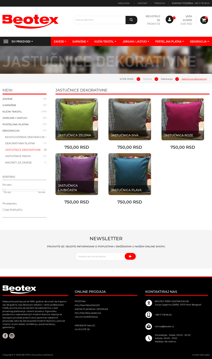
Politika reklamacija (88, 313)
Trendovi (159, 3)
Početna (147, 79)
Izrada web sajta (201, 354)
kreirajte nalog (85, 325)
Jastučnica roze (178, 135)
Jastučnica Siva (124, 135)
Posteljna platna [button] (168, 41)
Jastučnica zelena (74, 135)
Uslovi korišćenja (86, 316)
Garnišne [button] (79, 41)
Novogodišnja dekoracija (24, 137)
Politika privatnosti (87, 305)
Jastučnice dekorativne (23, 149)
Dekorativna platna (20, 143)
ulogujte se (82, 329)
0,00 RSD (186, 23)
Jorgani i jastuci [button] (134, 41)
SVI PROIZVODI (15, 41)
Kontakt (142, 3)
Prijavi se (153, 23)
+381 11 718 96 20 (202, 3)
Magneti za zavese (18, 162)
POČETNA (80, 301)
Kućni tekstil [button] (104, 41)
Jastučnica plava (126, 190)
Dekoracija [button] (198, 41)
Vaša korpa (187, 18)
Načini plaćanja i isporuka (91, 309)
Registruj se (153, 18)
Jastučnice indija (18, 156)
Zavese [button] (59, 41)
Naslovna (123, 3)
